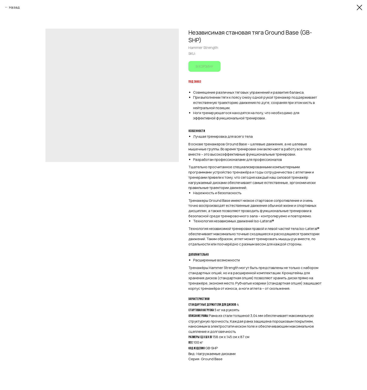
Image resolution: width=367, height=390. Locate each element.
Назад (14, 7)
